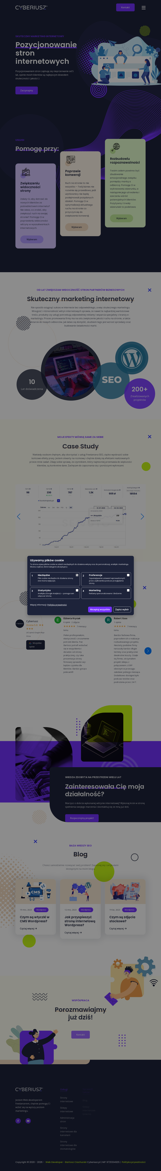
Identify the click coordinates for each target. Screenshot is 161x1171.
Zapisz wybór (122, 609)
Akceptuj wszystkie (100, 609)
